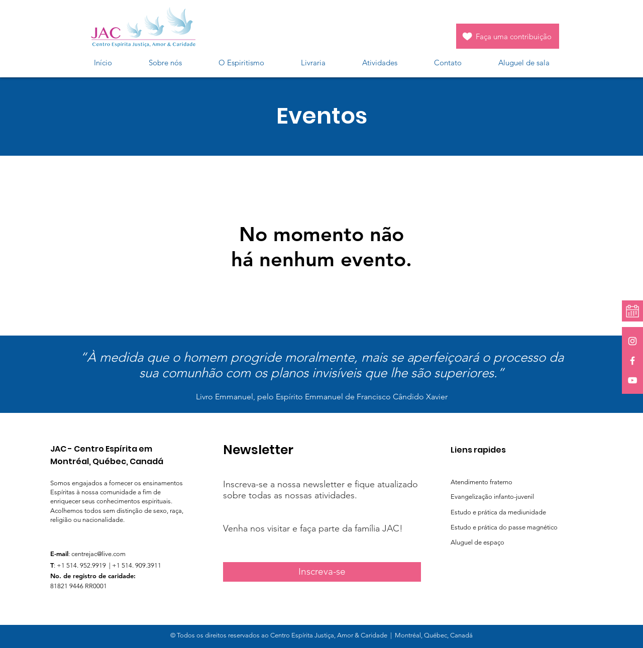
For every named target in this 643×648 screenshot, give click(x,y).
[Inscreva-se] (322, 572)
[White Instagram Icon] (632, 341)
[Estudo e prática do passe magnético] (514, 527)
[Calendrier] (632, 311)
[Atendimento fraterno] (501, 482)
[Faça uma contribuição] (507, 36)
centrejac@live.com (98, 554)
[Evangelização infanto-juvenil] (521, 496)
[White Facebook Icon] (632, 360)
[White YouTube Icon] (632, 380)
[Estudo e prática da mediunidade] (511, 512)
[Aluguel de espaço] (490, 542)
